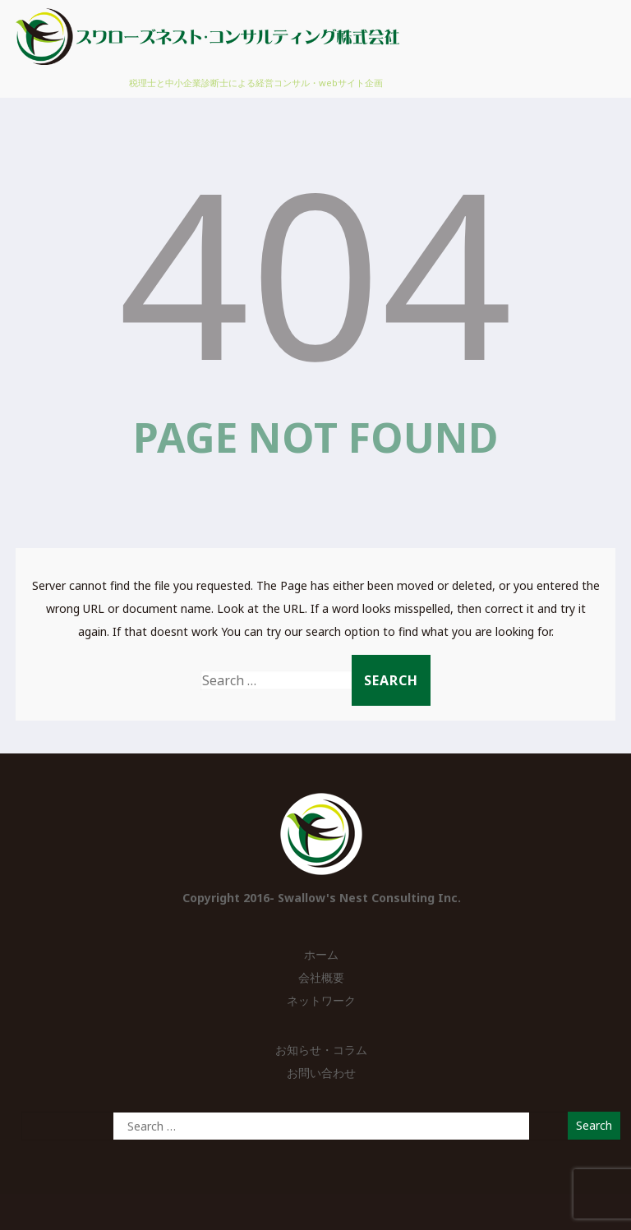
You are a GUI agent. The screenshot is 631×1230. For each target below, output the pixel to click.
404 (315, 270)
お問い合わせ (321, 1072)
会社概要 (321, 977)
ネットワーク (321, 1000)
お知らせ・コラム (321, 1049)
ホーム (321, 954)
